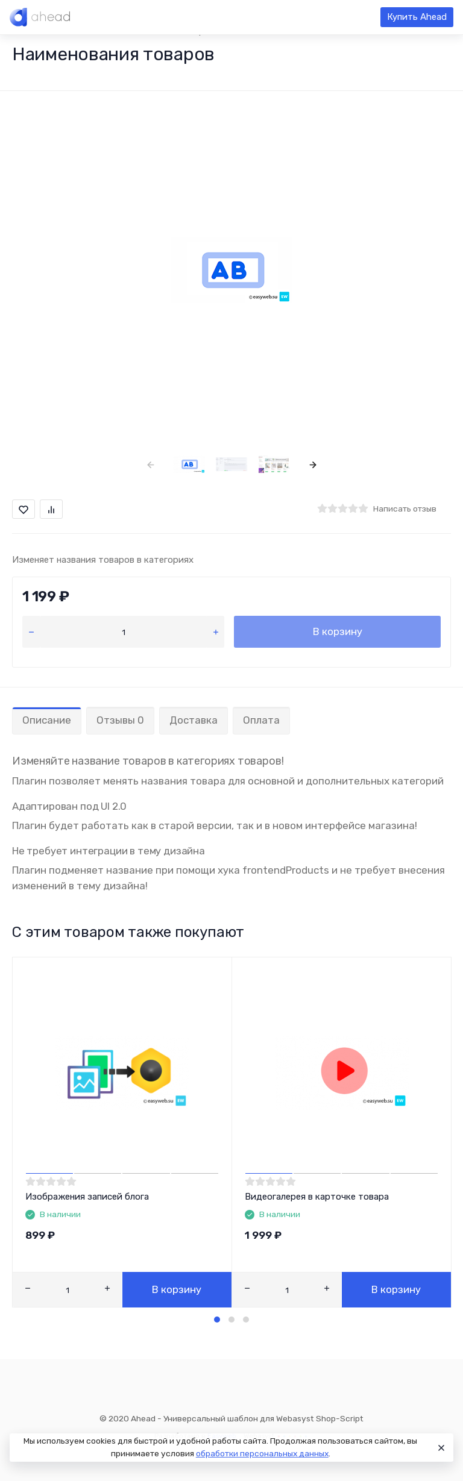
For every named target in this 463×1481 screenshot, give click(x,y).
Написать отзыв (404, 508)
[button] (217, 1319)
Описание (46, 720)
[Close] (439, 1448)
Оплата (261, 720)
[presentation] (150, 464)
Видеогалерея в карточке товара (317, 1196)
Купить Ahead (417, 16)
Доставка (193, 720)
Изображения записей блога (87, 1196)
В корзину (337, 631)
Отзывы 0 (120, 720)
